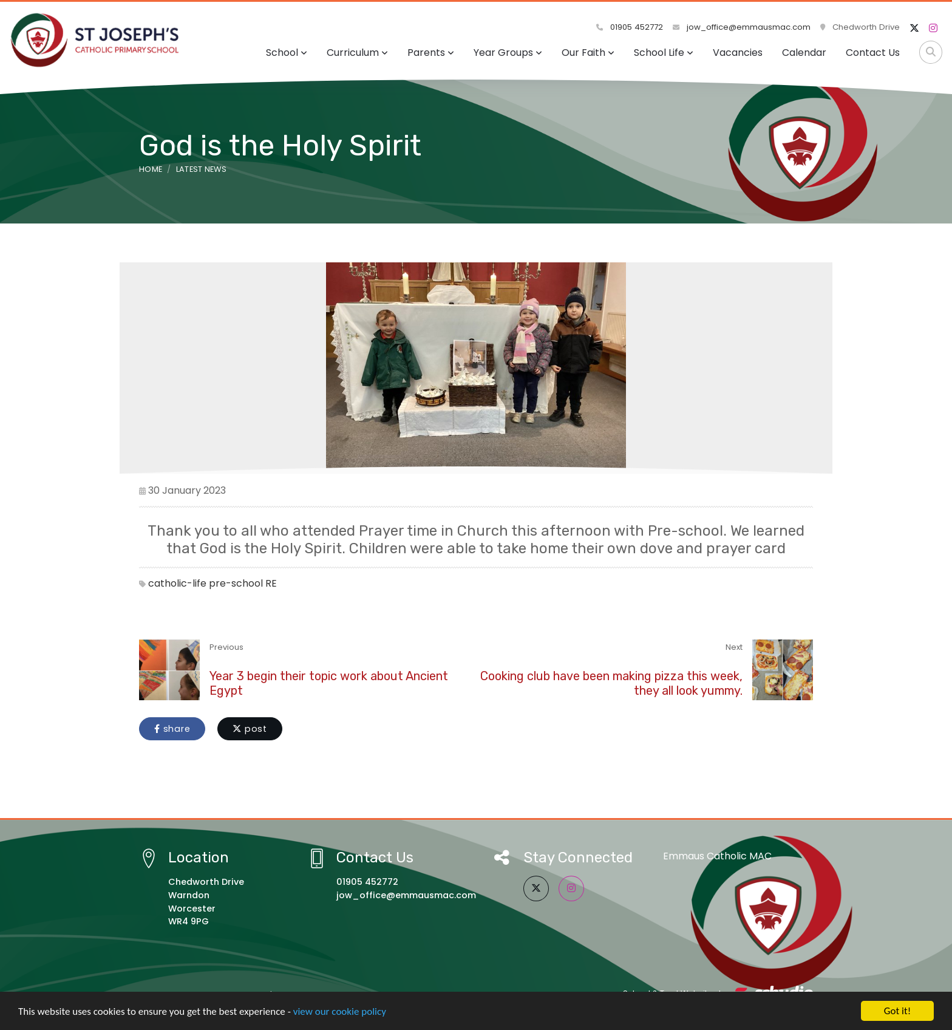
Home (150, 169)
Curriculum (357, 53)
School (286, 53)
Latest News (201, 169)
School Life (663, 53)
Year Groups (508, 53)
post (250, 729)
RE (271, 583)
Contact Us (873, 53)
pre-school (236, 583)
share (172, 729)
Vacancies (738, 53)
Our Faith (588, 53)
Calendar (804, 53)
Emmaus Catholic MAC (717, 856)
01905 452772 (629, 27)
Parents (430, 53)
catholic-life (177, 583)
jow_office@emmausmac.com (742, 27)
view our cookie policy (339, 1012)
